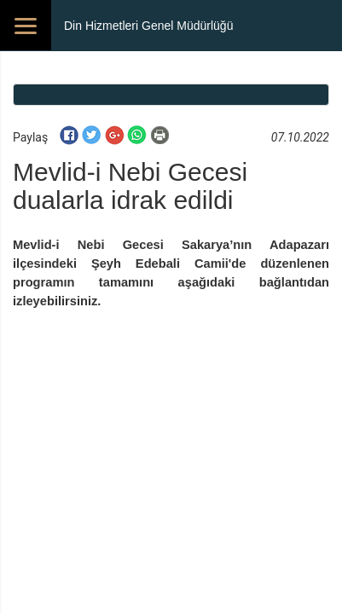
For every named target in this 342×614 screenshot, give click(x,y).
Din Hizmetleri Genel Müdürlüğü (148, 25)
